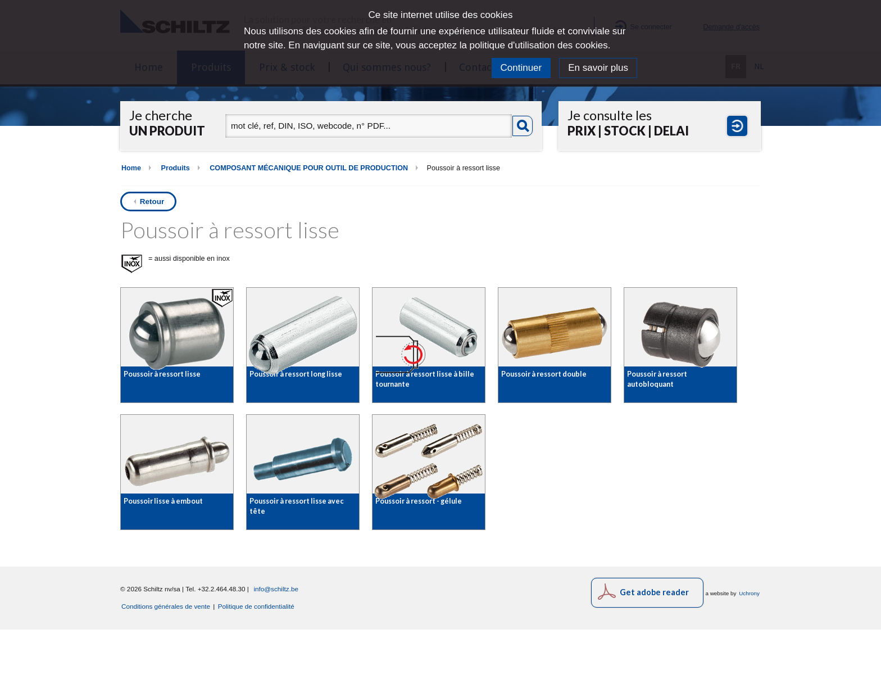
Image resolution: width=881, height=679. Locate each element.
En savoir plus (598, 67)
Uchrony (749, 643)
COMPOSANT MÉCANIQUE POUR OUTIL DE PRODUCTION (309, 168)
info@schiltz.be (275, 638)
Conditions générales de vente (165, 655)
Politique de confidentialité (256, 655)
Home (131, 168)
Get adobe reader (654, 641)
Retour (152, 201)
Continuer (521, 67)
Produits (175, 168)
